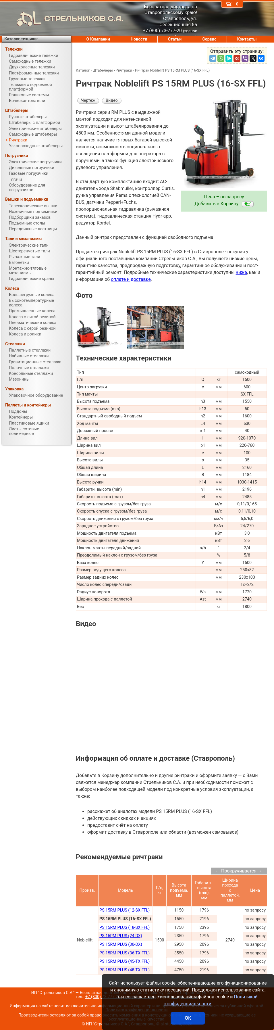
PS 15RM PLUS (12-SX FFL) (124, 910)
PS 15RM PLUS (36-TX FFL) (124, 953)
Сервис (209, 39)
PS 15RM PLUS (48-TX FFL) (124, 970)
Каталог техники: (21, 39)
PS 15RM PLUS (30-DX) (120, 944)
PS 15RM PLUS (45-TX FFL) (124, 961)
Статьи (175, 39)
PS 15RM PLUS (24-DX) (120, 935)
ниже (241, 272)
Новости (139, 39)
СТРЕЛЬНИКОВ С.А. (62, 18)
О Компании (98, 39)
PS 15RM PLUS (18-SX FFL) (124, 927)
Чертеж (88, 100)
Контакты (247, 39)
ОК (188, 1018)
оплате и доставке (131, 279)
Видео (112, 100)
